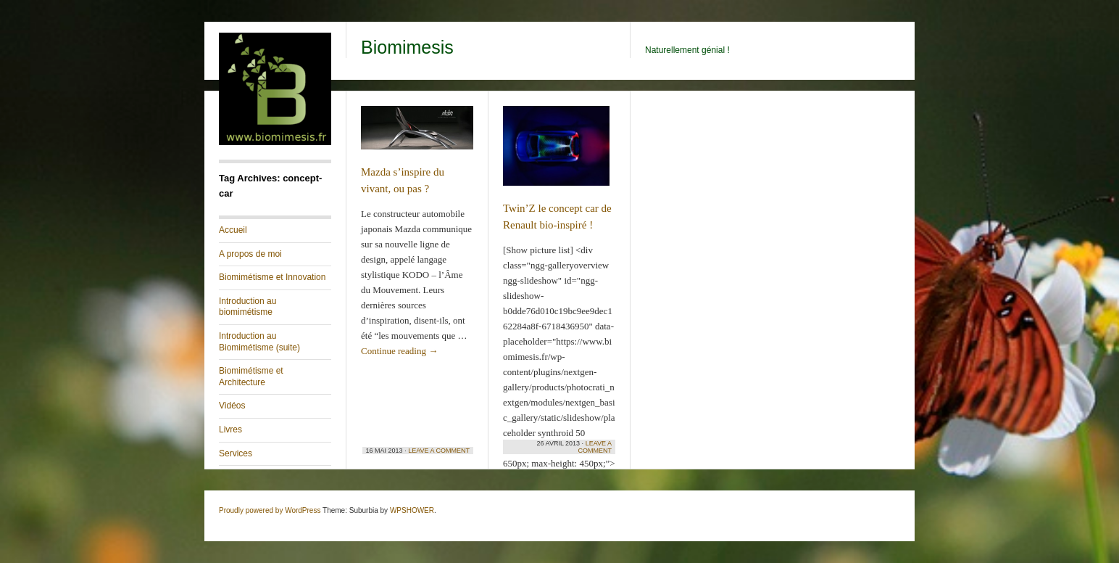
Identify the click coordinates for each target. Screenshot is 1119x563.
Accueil (233, 230)
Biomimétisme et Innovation (272, 277)
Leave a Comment (439, 450)
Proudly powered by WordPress (269, 510)
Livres (230, 429)
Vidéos (232, 405)
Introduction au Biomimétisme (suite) (259, 342)
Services (235, 453)
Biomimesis (407, 47)
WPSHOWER (412, 510)
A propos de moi (250, 254)
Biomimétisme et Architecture (251, 376)
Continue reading (399, 350)
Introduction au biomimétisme (247, 307)
